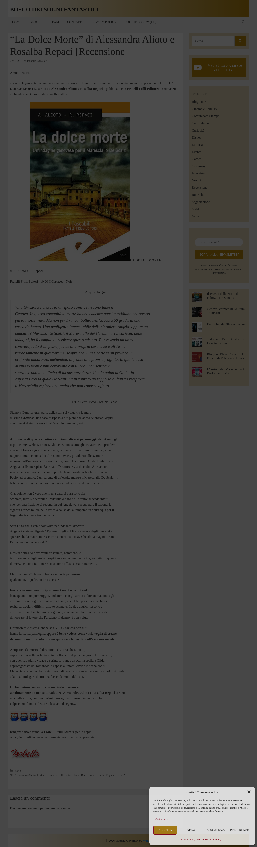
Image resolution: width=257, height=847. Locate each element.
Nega (191, 830)
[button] (249, 792)
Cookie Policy (188, 839)
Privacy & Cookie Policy (209, 839)
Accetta (165, 830)
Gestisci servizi (162, 819)
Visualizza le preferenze (228, 830)
